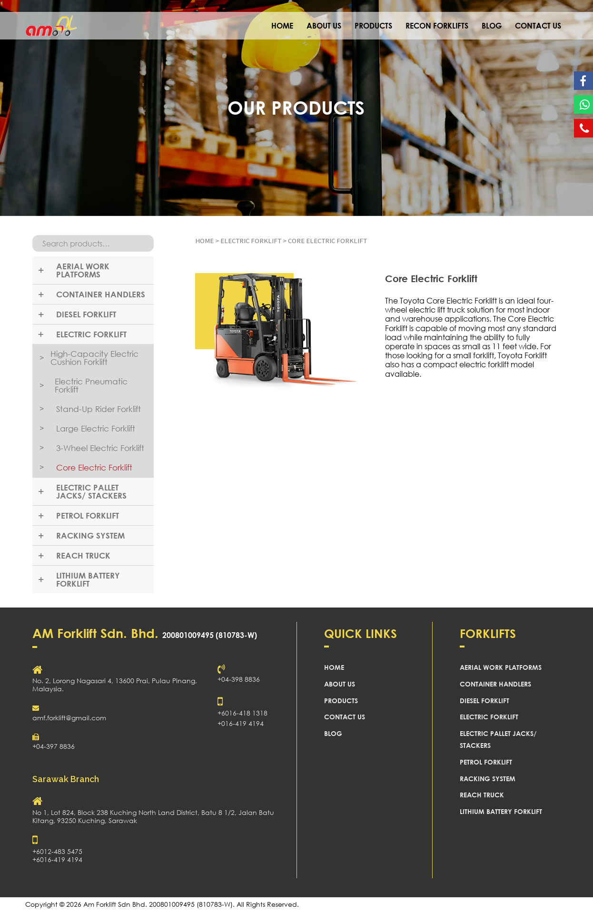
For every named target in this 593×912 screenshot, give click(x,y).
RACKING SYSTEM (487, 779)
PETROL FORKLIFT (486, 762)
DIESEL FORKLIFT (484, 700)
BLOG (492, 25)
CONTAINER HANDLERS (495, 684)
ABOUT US (323, 25)
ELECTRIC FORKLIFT (250, 240)
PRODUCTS (373, 25)
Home (204, 240)
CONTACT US (538, 25)
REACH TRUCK (482, 795)
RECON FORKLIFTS (436, 25)
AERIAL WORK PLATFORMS (501, 667)
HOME (282, 25)
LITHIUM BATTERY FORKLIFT (501, 811)
